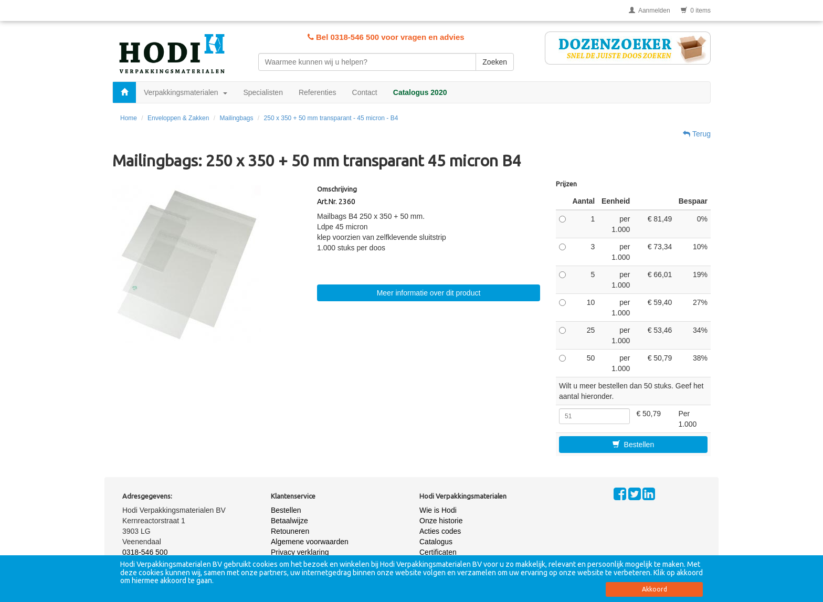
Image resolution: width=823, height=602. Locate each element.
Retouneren (290, 531)
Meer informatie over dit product (429, 293)
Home (128, 118)
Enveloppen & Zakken (178, 118)
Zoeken (494, 62)
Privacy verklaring (300, 552)
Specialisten (263, 92)
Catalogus (435, 541)
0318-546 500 (144, 552)
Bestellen (633, 444)
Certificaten (438, 552)
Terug (697, 134)
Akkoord (654, 589)
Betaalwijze (289, 520)
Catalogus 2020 (420, 92)
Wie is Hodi (438, 510)
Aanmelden (649, 10)
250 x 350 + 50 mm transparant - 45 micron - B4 (331, 118)
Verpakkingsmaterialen (185, 92)
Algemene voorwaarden (310, 541)
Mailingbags (236, 118)
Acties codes (440, 531)
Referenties (317, 92)
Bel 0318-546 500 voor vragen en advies (386, 37)
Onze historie (440, 520)
